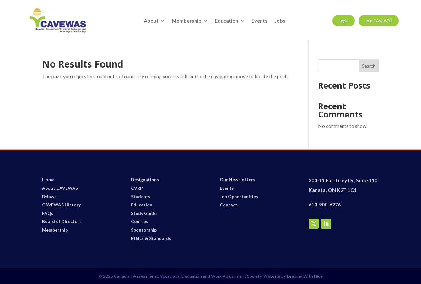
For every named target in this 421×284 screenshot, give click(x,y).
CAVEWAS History (61, 204)
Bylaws (49, 196)
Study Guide (144, 213)
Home (48, 179)
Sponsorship (144, 229)
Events (259, 21)
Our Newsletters (237, 179)
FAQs (47, 213)
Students (140, 196)
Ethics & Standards (151, 238)
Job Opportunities (239, 196)
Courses (139, 221)
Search (368, 65)
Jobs (279, 21)
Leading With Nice (305, 276)
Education (226, 21)
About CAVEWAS (60, 188)
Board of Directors (62, 221)
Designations (145, 179)
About (151, 21)
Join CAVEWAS (378, 20)
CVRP (137, 188)
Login (343, 20)
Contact (228, 204)
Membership (187, 21)
